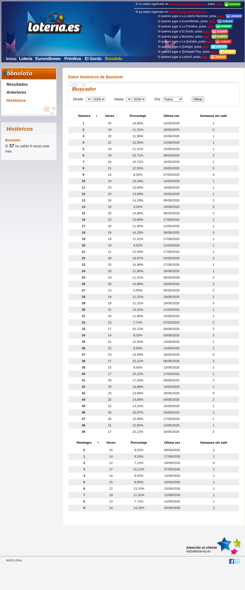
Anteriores (16, 92)
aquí (228, 4)
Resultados (17, 84)
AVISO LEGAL (14, 560)
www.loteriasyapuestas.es (187, 4)
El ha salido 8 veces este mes (27, 145)
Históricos (16, 100)
